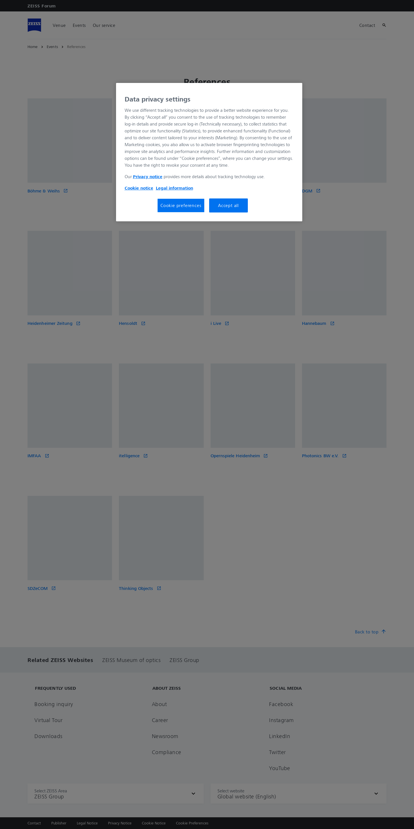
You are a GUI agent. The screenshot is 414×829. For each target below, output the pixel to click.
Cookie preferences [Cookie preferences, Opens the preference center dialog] (180, 205)
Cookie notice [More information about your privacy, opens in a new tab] (139, 188)
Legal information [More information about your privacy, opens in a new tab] (174, 188)
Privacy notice (147, 176)
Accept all (228, 205)
